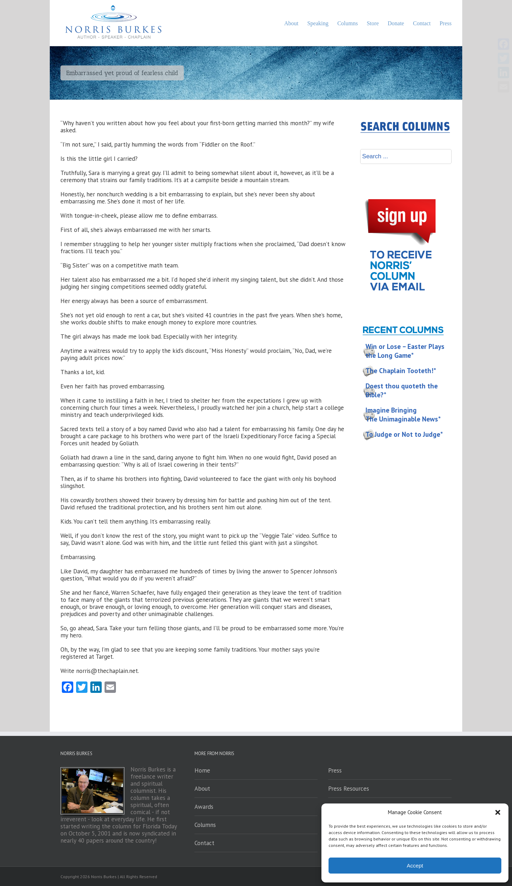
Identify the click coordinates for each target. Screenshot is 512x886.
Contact (204, 843)
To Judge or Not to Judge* (404, 434)
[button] (497, 812)
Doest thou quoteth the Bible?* (402, 390)
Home (202, 770)
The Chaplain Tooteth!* (401, 370)
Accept (415, 866)
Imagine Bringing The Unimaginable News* (403, 414)
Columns (205, 825)
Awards (203, 807)
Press (335, 770)
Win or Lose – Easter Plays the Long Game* (405, 351)
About (202, 788)
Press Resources (348, 788)
